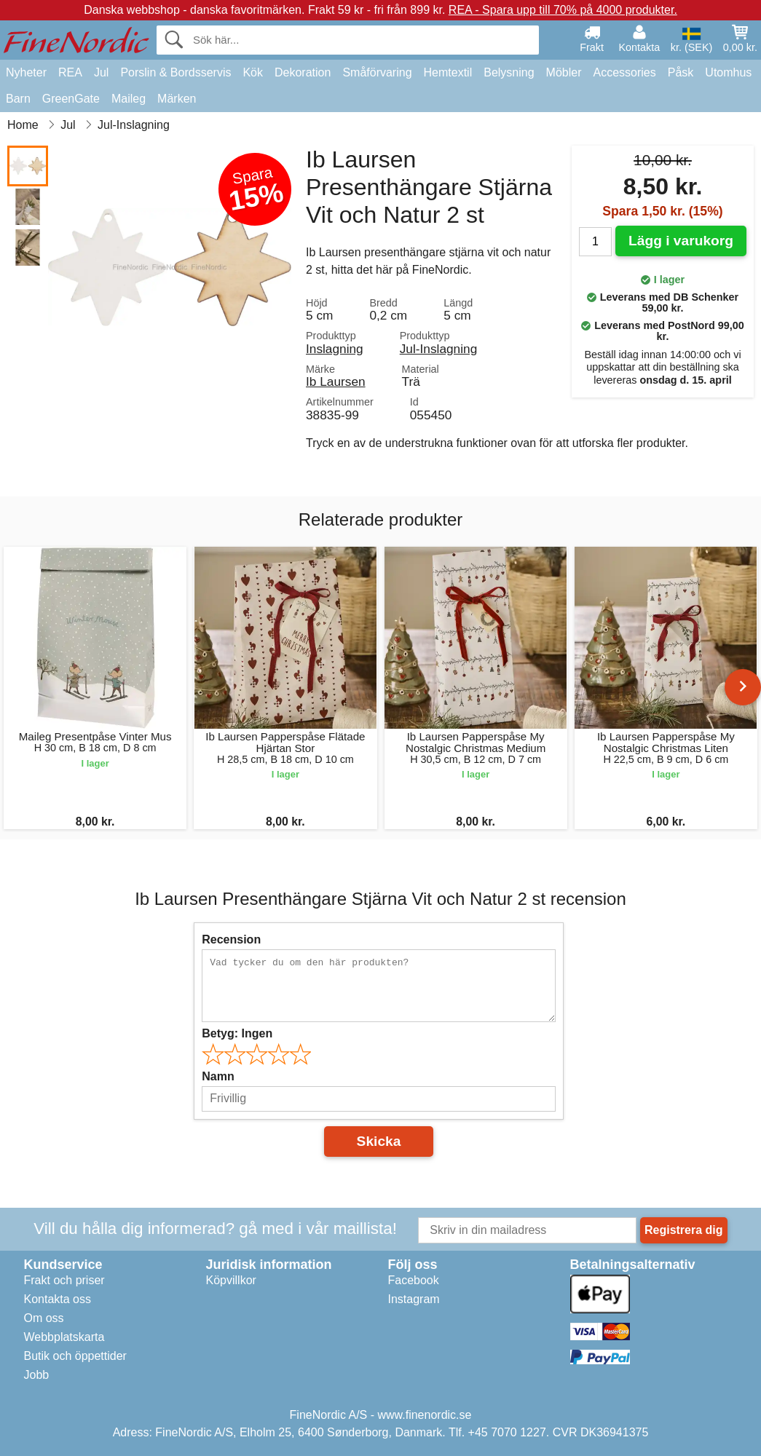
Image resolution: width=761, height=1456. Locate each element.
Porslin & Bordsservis (175, 72)
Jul (101, 72)
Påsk (681, 72)
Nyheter (26, 72)
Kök (253, 72)
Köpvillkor (231, 1280)
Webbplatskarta (64, 1337)
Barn (18, 98)
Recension (231, 939)
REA (70, 72)
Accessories (625, 72)
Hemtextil (448, 72)
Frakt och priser (64, 1280)
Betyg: (237, 1033)
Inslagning (334, 348)
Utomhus (728, 72)
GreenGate (71, 98)
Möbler (564, 72)
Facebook (413, 1280)
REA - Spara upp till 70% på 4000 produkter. (563, 10)
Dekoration (303, 72)
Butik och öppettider (75, 1356)
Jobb (37, 1375)
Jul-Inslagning (439, 348)
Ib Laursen (336, 381)
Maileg (128, 98)
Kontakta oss (58, 1299)
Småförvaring (376, 72)
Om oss (44, 1318)
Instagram (414, 1299)
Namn (218, 1076)
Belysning (509, 72)
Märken (176, 98)
